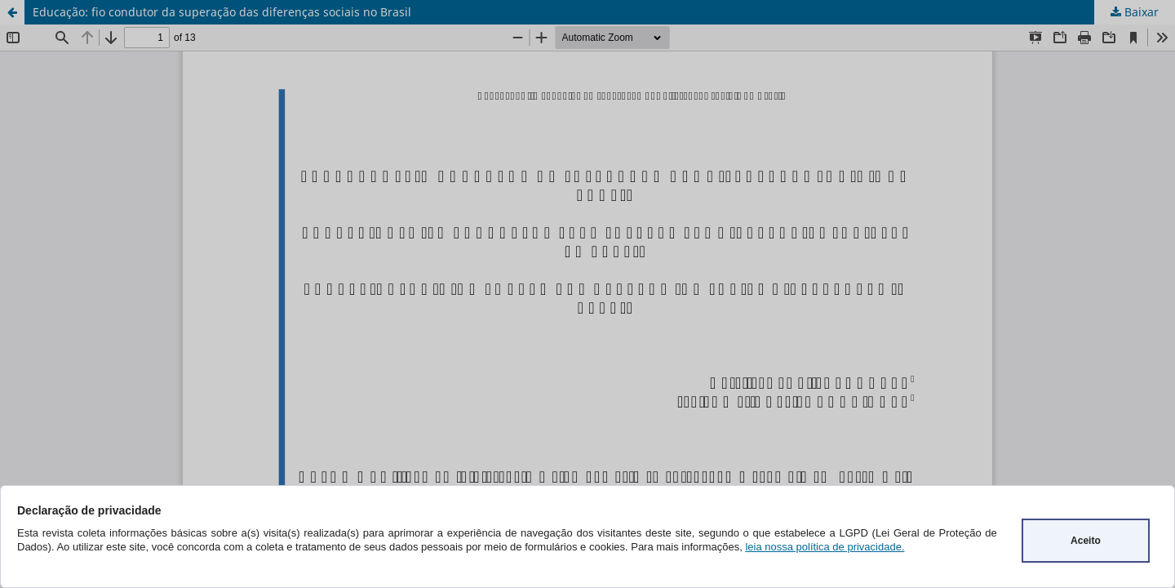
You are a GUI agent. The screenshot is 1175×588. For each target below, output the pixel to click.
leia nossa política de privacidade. (824, 547)
